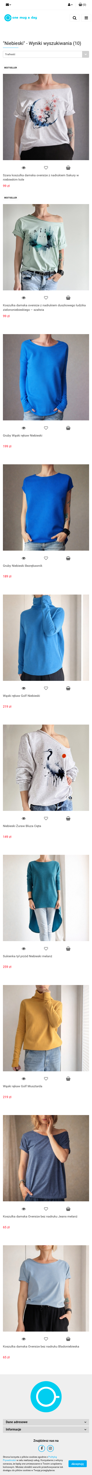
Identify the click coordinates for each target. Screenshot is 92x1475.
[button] (82, 5)
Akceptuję (77, 1463)
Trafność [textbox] (10, 54)
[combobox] (46, 54)
